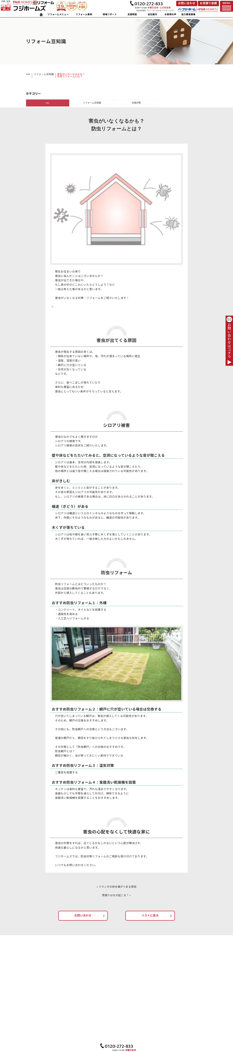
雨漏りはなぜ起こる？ (115, 896)
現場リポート (110, 14)
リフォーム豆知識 (44, 74)
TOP (28, 74)
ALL (47, 103)
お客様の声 (170, 14)
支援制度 (132, 14)
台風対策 (136, 103)
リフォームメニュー (58, 14)
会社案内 (152, 14)
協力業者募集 (188, 14)
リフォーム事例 (84, 14)
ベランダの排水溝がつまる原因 (117, 887)
